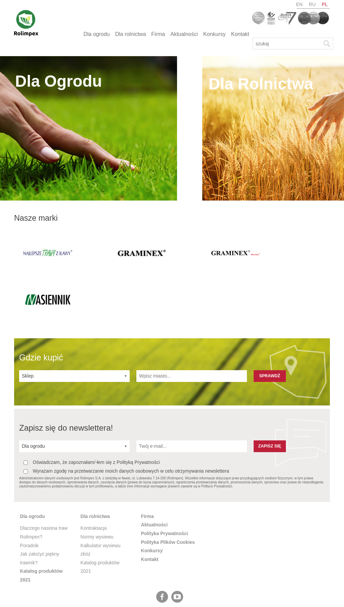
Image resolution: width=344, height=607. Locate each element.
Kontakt (240, 34)
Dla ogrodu (96, 34)
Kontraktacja (94, 482)
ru (312, 4)
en (299, 4)
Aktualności (184, 34)
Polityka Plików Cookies (168, 496)
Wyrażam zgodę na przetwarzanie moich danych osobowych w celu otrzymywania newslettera (126, 425)
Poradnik (29, 499)
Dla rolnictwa (130, 34)
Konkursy (214, 34)
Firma (158, 34)
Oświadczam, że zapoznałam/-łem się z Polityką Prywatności (92, 417)
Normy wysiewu (97, 491)
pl (325, 4)
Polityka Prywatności (164, 487)
